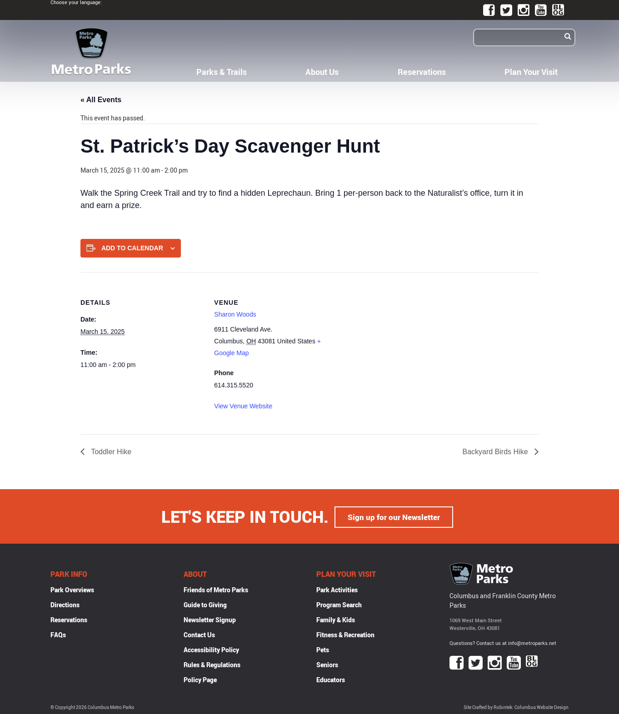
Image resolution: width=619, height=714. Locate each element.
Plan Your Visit (531, 71)
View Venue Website (243, 406)
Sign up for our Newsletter (394, 516)
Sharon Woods (235, 314)
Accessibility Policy (211, 649)
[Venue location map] (396, 335)
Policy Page (200, 678)
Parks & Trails (221, 71)
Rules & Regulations (212, 663)
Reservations (422, 71)
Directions (65, 604)
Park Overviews (72, 589)
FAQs (58, 634)
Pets (322, 649)
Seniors (327, 663)
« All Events (100, 100)
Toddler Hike (110, 452)
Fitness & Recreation (345, 634)
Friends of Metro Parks (216, 589)
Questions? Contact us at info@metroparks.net (502, 642)
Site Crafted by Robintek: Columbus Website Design (516, 706)
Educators (330, 678)
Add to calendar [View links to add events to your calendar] (132, 248)
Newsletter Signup (210, 619)
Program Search (339, 604)
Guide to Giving (205, 604)
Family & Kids (335, 619)
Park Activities (337, 589)
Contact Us (199, 634)
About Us (322, 71)
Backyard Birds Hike (496, 452)
